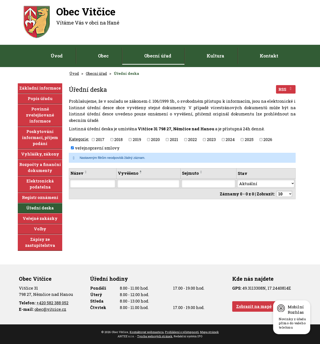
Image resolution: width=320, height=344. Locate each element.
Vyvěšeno (128, 173)
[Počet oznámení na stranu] (284, 194)
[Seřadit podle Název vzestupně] (86, 171)
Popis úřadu (40, 98)
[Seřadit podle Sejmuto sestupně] (201, 173)
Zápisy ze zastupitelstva (40, 242)
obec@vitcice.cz (50, 309)
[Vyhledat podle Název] (93, 183)
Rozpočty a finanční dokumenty (40, 167)
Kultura (215, 56)
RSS (285, 89)
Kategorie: (79, 139)
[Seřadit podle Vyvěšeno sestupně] (140, 173)
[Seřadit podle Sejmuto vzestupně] (201, 171)
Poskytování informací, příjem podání (40, 137)
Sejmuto (190, 173)
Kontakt (269, 56)
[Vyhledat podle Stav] (266, 183)
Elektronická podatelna (40, 184)
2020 (155, 139)
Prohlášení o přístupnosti (182, 332)
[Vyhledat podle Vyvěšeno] (148, 183)
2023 (211, 139)
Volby (40, 228)
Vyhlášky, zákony (40, 154)
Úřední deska (40, 208)
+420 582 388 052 (52, 302)
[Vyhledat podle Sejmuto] (208, 183)
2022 (192, 139)
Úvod (57, 56)
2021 (174, 139)
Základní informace (40, 88)
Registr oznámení (40, 197)
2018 (118, 139)
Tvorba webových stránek (154, 336)
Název (77, 173)
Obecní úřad (157, 56)
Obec (103, 56)
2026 (267, 139)
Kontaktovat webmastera (147, 332)
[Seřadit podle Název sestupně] (86, 173)
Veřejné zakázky (40, 218)
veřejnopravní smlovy (97, 147)
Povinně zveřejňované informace (40, 115)
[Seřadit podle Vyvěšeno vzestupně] (140, 171)
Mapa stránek (209, 332)
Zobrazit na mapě (254, 306)
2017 (100, 139)
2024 (230, 139)
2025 (249, 139)
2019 (137, 139)
